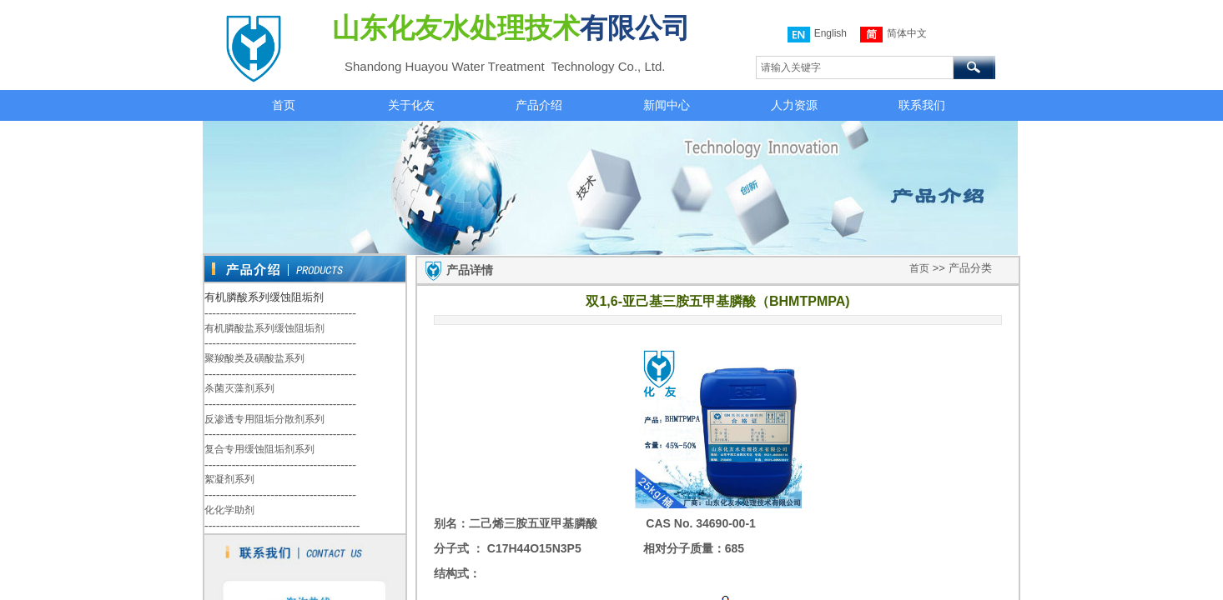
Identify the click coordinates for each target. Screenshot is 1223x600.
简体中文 (893, 34)
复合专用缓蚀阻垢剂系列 (259, 449)
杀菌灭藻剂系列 (239, 388)
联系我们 (921, 105)
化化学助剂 (229, 510)
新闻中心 (666, 105)
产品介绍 (539, 105)
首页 (283, 105)
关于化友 (411, 105)
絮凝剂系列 (229, 479)
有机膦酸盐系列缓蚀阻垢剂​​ (264, 328)
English (817, 34)
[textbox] (855, 67)
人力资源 (794, 105)
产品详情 (469, 270)
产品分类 (970, 268)
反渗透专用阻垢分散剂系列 (264, 419)
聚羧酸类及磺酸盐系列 (254, 358)
